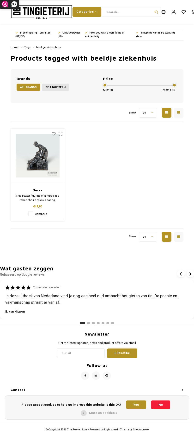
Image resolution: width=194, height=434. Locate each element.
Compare (41, 214)
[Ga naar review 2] (88, 323)
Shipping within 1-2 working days (155, 35)
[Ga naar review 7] (112, 323)
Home (14, 47)
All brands (28, 87)
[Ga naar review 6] (107, 323)
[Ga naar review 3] (93, 323)
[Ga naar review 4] (98, 323)
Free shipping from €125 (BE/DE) (32, 35)
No (160, 404)
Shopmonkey (141, 430)
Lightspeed (111, 430)
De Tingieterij (55, 87)
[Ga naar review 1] (82, 323)
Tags (27, 47)
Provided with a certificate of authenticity (104, 35)
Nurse (38, 190)
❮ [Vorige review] (181, 273)
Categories (86, 12)
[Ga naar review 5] (103, 323)
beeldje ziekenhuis (48, 47)
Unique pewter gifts (69, 35)
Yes (136, 404)
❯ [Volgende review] (190, 273)
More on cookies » (103, 413)
